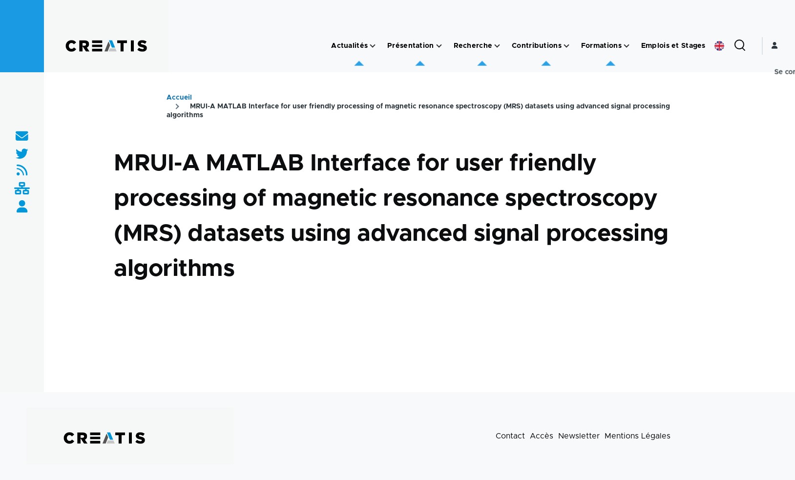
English (719, 46)
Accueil (179, 97)
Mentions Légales (637, 436)
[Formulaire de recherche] (740, 46)
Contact (510, 436)
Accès (541, 436)
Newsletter (579, 436)
